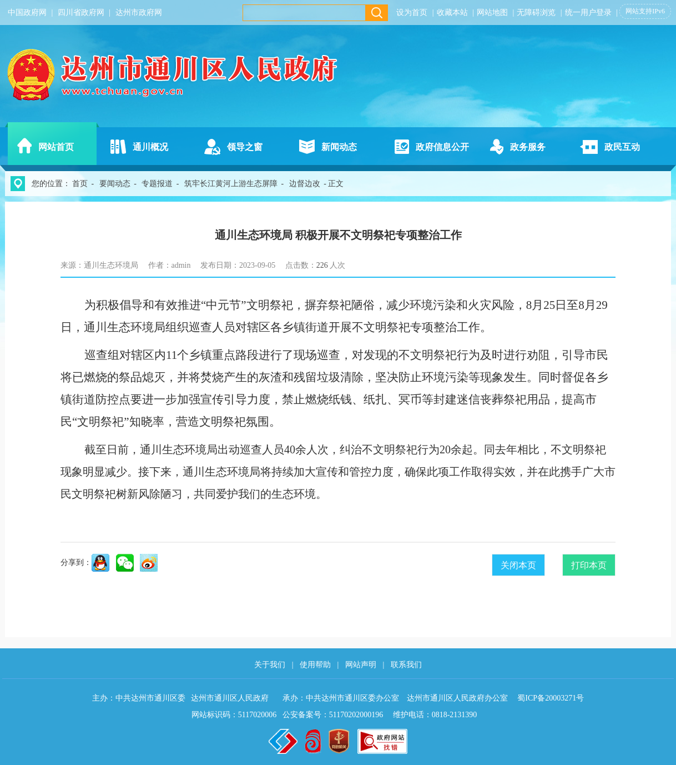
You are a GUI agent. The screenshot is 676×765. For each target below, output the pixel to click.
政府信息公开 (442, 147)
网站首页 (56, 147)
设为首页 (411, 12)
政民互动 (622, 147)
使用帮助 (315, 665)
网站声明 (360, 665)
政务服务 (528, 147)
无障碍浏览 (536, 12)
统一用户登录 (588, 12)
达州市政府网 (138, 12)
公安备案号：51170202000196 (332, 715)
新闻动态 (339, 147)
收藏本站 (452, 12)
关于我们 (269, 665)
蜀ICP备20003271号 (550, 698)
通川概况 (150, 147)
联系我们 (406, 665)
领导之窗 (245, 147)
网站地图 (492, 12)
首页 (80, 183)
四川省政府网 (81, 12)
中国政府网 (27, 12)
